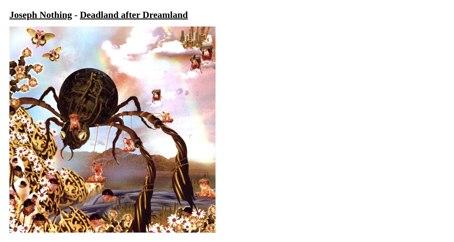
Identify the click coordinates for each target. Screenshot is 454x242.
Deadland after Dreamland (134, 14)
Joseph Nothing (40, 14)
